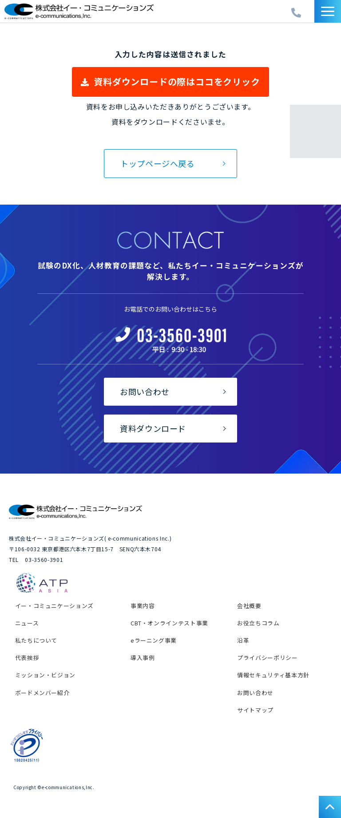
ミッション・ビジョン (45, 675)
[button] (327, 11)
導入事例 (143, 657)
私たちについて (36, 640)
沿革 (243, 640)
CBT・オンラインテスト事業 (169, 623)
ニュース (27, 623)
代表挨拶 (27, 657)
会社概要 (249, 605)
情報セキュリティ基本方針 (273, 675)
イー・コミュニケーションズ (54, 605)
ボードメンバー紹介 (42, 692)
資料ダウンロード (153, 428)
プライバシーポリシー (267, 657)
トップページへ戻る (157, 163)
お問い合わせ (145, 391)
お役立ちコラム (258, 623)
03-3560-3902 (297, 10)
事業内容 (143, 605)
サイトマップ (255, 710)
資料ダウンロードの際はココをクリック (177, 81)
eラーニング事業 (154, 640)
